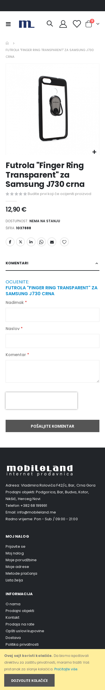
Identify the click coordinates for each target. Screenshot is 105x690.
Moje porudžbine (21, 560)
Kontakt (12, 617)
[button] (94, 152)
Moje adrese (17, 566)
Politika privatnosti (22, 644)
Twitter (20, 241)
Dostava (13, 637)
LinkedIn (31, 241)
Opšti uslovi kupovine (25, 631)
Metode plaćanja (21, 573)
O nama (13, 604)
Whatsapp (41, 241)
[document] (53, 669)
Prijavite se (15, 546)
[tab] (52, 263)
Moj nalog (15, 553)
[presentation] (41, 400)
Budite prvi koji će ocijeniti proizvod (59, 193)
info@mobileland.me (36, 512)
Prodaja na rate (20, 624)
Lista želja (14, 580)
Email (51, 241)
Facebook (10, 241)
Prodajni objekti (20, 610)
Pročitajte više (65, 669)
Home (8, 43)
